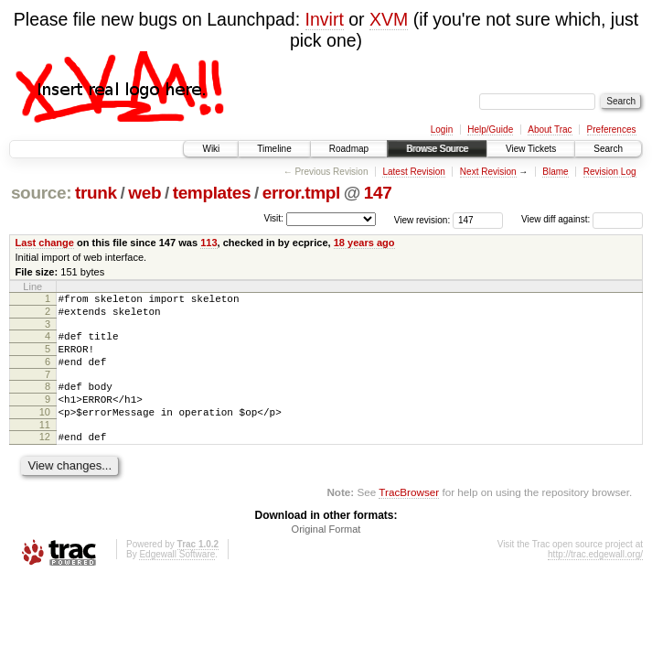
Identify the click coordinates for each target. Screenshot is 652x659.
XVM (388, 19)
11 (44, 446)
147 (378, 192)
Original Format (326, 553)
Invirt (324, 19)
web (144, 192)
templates (212, 192)
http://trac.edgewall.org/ (595, 579)
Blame (555, 172)
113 (208, 242)
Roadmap (349, 149)
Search (608, 149)
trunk (96, 192)
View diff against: (582, 219)
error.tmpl (301, 192)
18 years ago (364, 242)
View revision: (422, 219)
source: (41, 192)
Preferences (611, 129)
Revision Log (609, 172)
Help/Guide (490, 129)
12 (44, 458)
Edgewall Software (177, 579)
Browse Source (437, 149)
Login (442, 129)
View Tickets (531, 149)
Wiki (210, 149)
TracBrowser (409, 517)
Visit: (273, 218)
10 (44, 431)
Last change (45, 242)
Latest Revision (413, 172)
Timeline (274, 149)
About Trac (550, 129)
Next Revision (488, 172)
